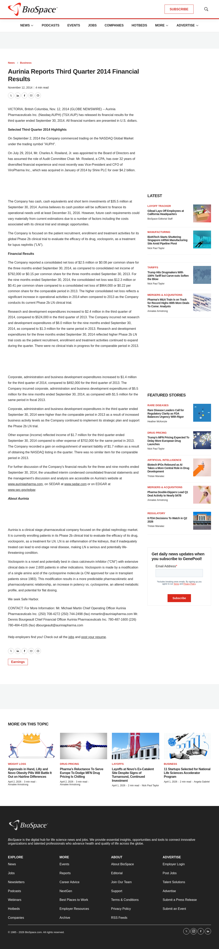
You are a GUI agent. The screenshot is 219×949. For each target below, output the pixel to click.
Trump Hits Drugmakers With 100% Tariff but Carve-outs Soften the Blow (168, 276)
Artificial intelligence (164, 459)
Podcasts (50, 25)
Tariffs (152, 267)
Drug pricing (157, 432)
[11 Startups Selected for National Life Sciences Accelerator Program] (187, 746)
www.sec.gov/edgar (21, 490)
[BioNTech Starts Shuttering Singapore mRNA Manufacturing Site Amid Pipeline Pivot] (202, 239)
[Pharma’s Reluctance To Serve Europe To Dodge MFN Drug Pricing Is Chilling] (83, 746)
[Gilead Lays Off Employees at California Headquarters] (202, 213)
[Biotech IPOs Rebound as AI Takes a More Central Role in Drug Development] (202, 467)
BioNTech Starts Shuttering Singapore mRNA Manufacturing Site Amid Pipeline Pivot (167, 240)
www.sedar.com (75, 484)
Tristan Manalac (155, 476)
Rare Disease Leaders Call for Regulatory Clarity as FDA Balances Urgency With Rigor (165, 414)
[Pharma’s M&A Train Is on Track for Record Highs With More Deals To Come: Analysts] (202, 302)
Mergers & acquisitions (164, 294)
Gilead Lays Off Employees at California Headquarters (165, 212)
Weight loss (17, 763)
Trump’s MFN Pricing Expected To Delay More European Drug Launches (168, 441)
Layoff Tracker (159, 205)
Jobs (92, 25)
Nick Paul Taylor (156, 248)
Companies (114, 25)
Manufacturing (158, 232)
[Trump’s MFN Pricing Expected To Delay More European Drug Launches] (202, 440)
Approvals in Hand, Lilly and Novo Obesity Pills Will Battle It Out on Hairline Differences (30, 772)
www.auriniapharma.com (25, 484)
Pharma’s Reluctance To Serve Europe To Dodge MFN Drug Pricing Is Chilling (81, 772)
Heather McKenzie (157, 421)
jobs (71, 637)
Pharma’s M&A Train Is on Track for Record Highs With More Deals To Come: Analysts (168, 303)
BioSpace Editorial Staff (159, 218)
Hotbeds (139, 25)
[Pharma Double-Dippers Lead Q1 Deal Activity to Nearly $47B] (202, 495)
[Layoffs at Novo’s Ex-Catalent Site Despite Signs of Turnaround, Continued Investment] (135, 746)
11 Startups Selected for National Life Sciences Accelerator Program (187, 772)
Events (73, 25)
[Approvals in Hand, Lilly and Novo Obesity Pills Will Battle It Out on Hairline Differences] (31, 746)
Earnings (18, 662)
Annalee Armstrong (157, 311)
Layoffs (118, 763)
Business (26, 62)
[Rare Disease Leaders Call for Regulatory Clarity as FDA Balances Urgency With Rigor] (202, 413)
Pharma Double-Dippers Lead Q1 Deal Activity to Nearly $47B (167, 494)
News (25, 25)
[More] (32, 25)
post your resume (93, 637)
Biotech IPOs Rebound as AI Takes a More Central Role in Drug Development (168, 468)
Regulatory (156, 513)
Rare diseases (158, 405)
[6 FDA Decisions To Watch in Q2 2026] (202, 521)
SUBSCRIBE (179, 9)
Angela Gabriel (201, 781)
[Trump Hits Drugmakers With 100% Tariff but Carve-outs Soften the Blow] (202, 275)
